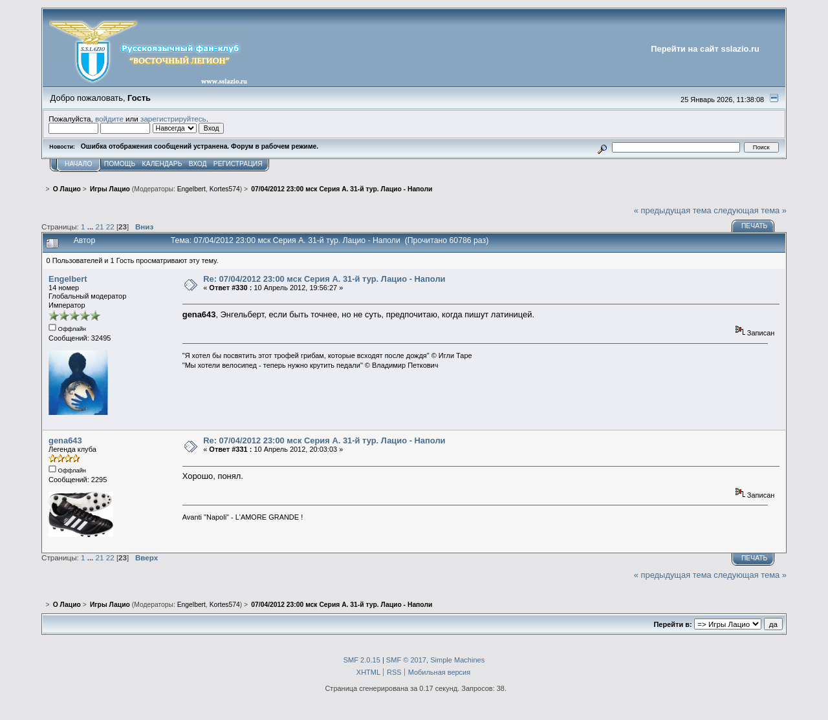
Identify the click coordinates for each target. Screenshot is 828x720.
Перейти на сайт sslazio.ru (705, 49)
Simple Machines (457, 660)
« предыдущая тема (673, 210)
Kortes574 (225, 189)
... (91, 226)
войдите (109, 118)
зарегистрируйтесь (173, 118)
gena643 (65, 440)
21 (100, 226)
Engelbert (191, 189)
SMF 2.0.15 (361, 660)
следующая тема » (750, 210)
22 (110, 226)
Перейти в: (672, 624)
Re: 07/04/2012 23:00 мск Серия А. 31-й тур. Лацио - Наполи (324, 279)
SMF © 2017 (406, 660)
